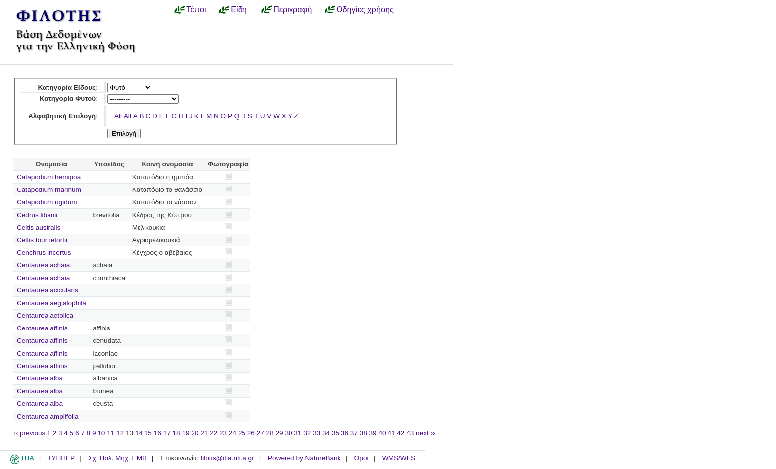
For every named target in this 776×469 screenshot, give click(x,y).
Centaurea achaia (43, 265)
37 (354, 433)
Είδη (239, 9)
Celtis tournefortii (42, 240)
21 (204, 433)
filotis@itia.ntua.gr (227, 458)
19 (185, 433)
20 (194, 433)
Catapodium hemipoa (49, 177)
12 (120, 433)
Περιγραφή (292, 9)
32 (307, 433)
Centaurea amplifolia (48, 416)
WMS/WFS (398, 458)
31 (297, 433)
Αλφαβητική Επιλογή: (63, 116)
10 (101, 433)
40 (382, 433)
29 (279, 433)
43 (410, 433)
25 (241, 433)
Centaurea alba (40, 378)
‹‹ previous (29, 433)
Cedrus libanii (37, 215)
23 (223, 433)
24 (232, 433)
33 (316, 433)
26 (251, 433)
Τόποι (196, 9)
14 (139, 433)
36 (344, 433)
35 (335, 433)
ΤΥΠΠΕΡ (61, 458)
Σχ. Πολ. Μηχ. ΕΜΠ (117, 458)
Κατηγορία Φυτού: (69, 98)
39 (373, 433)
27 (260, 433)
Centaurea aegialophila (51, 303)
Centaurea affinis (42, 328)
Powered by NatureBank (304, 458)
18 (176, 433)
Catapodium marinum (49, 189)
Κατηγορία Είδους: (67, 87)
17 (167, 433)
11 (110, 433)
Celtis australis (38, 227)
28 (270, 433)
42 (400, 433)
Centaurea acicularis (47, 290)
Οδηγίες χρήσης (365, 9)
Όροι (361, 458)
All (118, 116)
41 (391, 433)
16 (157, 433)
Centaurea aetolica (45, 315)
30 (288, 433)
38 (363, 433)
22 (213, 433)
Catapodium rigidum (47, 202)
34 (326, 433)
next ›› (425, 433)
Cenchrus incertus (44, 252)
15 (148, 433)
